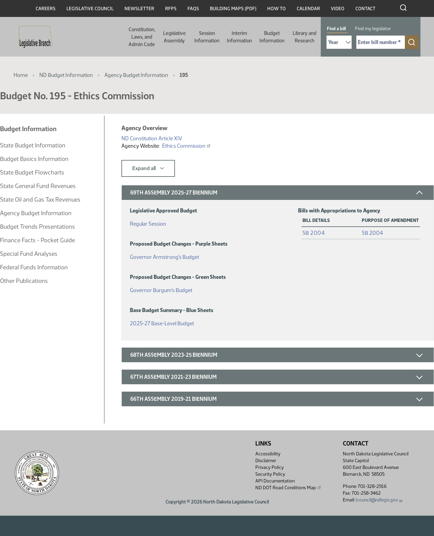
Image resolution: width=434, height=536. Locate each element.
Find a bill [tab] (336, 29)
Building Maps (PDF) (233, 9)
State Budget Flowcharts (32, 172)
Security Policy (270, 474)
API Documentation (275, 481)
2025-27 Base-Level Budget (162, 322)
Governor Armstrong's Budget (164, 255)
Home (21, 75)
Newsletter (139, 9)
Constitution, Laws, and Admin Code (142, 36)
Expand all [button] (148, 168)
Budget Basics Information (34, 159)
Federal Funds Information (34, 267)
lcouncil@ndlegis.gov (379, 500)
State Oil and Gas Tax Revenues (40, 199)
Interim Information (239, 37)
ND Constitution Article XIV (151, 138)
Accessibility (267, 454)
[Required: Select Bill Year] (339, 42)
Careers (46, 9)
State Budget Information (32, 145)
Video (337, 9)
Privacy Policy (269, 467)
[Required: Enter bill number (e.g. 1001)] (380, 42)
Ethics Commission (186, 146)
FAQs (193, 9)
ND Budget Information (66, 75)
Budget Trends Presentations (37, 226)
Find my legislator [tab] (373, 29)
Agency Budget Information (136, 75)
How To (276, 9)
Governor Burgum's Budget (161, 288)
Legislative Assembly (174, 37)
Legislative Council (90, 9)
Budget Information (271, 37)
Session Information (206, 37)
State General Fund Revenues (38, 186)
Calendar (308, 9)
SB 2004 (313, 233)
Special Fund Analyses (28, 253)
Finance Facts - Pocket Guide (37, 240)
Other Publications (24, 281)
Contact (365, 9)
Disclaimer (265, 460)
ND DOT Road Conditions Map (288, 488)
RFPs (171, 9)
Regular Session (148, 222)
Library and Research (304, 37)
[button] (278, 192)
